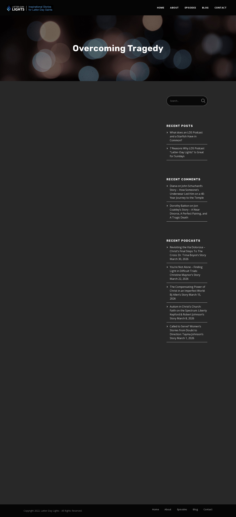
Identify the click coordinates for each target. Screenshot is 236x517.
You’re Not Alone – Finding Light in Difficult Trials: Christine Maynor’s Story (186, 271)
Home (160, 7)
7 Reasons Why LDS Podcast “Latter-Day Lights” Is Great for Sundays (187, 152)
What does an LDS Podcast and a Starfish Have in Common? (186, 136)
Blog (205, 7)
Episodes (190, 7)
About (174, 7)
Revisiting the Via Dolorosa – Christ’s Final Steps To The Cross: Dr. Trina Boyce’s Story (188, 251)
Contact (221, 7)
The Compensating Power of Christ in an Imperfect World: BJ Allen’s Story (187, 290)
